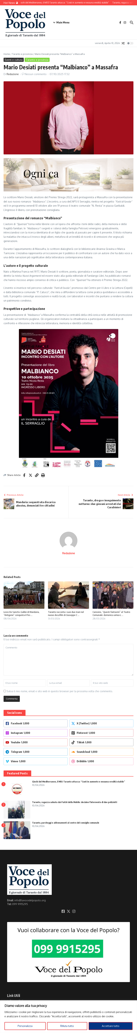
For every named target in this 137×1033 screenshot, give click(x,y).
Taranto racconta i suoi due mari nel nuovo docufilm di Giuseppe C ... (66, 613)
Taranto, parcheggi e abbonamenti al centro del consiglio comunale (65, 822)
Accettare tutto (110, 1025)
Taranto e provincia (22, 54)
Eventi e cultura (13, 59)
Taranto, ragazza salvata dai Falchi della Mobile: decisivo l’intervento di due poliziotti (74, 802)
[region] (68, 1016)
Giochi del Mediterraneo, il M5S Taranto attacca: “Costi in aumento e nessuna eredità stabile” (78, 781)
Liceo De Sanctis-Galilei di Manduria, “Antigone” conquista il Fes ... (21, 613)
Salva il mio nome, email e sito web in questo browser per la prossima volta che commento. (60, 691)
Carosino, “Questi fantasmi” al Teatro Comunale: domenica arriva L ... (111, 613)
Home (7, 54)
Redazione (13, 74)
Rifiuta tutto (67, 1025)
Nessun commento (36, 74)
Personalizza (25, 1025)
